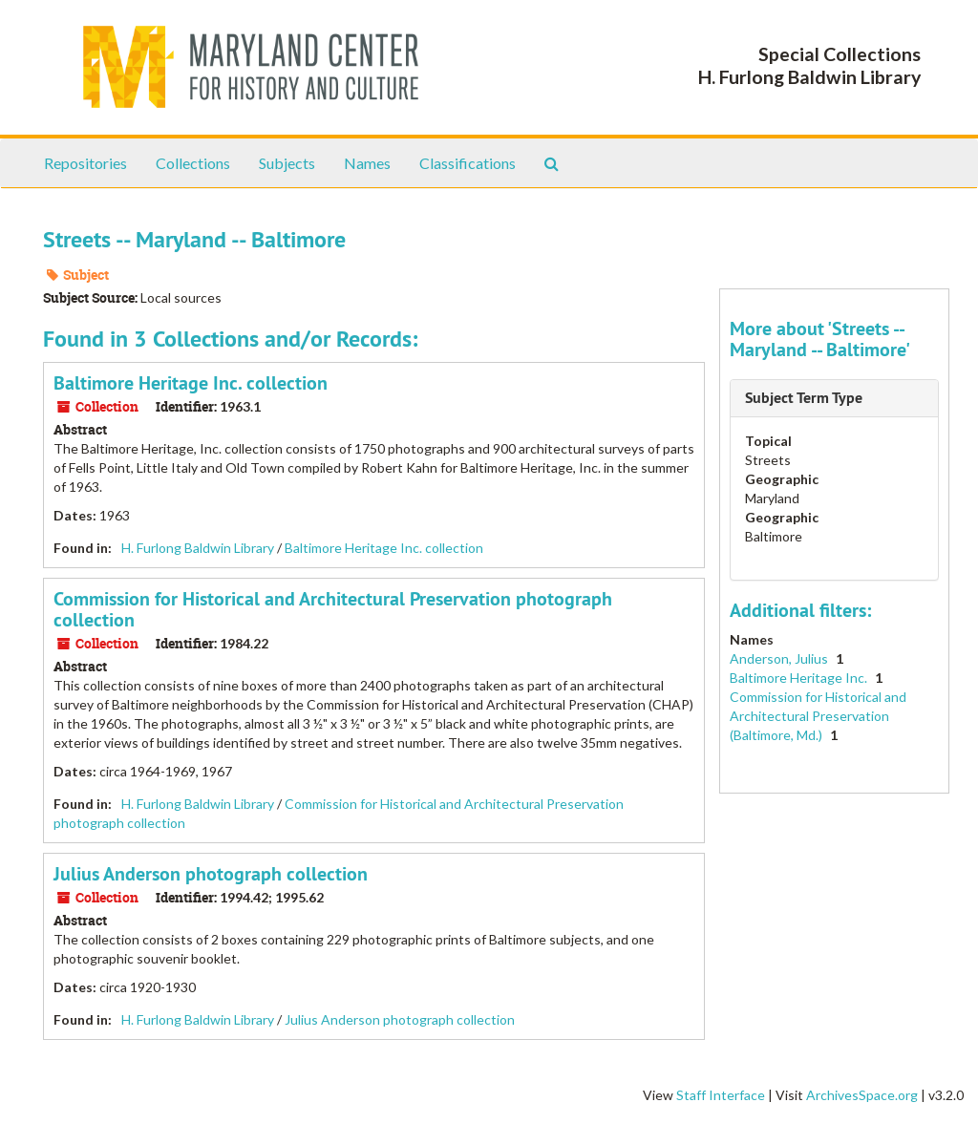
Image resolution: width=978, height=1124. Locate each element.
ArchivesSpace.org (862, 1095)
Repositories (85, 163)
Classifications (467, 163)
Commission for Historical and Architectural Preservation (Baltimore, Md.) (818, 716)
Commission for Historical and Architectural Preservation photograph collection (332, 609)
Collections (193, 163)
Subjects (287, 163)
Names (367, 163)
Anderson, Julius (780, 658)
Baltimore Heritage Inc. (800, 677)
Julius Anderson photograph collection (210, 873)
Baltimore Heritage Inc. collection (190, 383)
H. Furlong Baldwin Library (197, 548)
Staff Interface (720, 1095)
